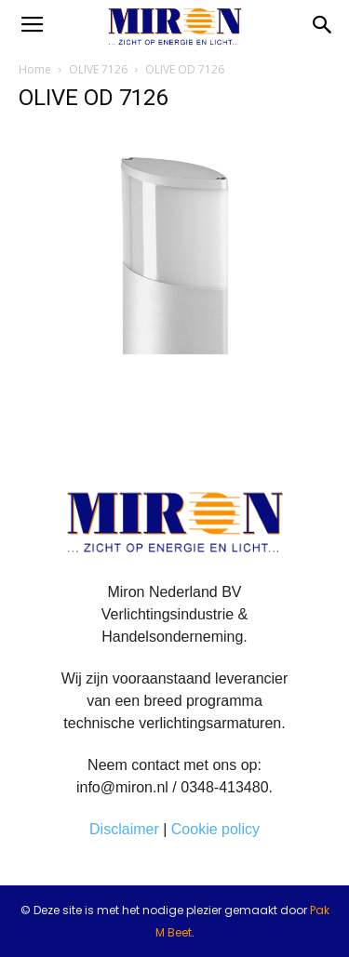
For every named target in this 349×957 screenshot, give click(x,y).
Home (35, 69)
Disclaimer (124, 829)
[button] (323, 25)
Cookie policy (215, 829)
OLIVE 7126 (98, 69)
